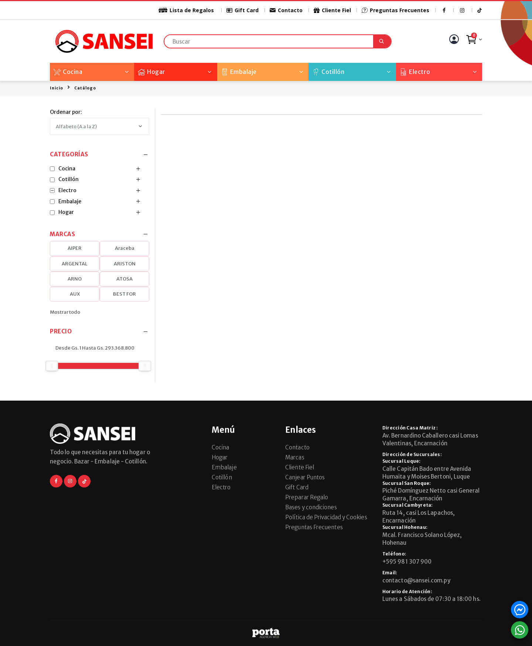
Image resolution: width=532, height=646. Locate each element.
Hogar (152, 71)
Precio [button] (61, 332)
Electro (415, 71)
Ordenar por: (66, 112)
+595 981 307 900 (407, 561)
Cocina (68, 71)
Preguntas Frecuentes (395, 10)
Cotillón (328, 71)
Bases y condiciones (311, 507)
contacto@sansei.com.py (416, 580)
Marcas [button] (62, 234)
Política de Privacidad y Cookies (326, 517)
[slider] (51, 366)
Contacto (286, 10)
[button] (474, 41)
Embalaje (239, 71)
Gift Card (242, 10)
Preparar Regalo (306, 497)
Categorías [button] (69, 155)
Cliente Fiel (332, 10)
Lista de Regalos (181, 10)
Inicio (56, 88)
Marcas (294, 457)
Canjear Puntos (305, 477)
